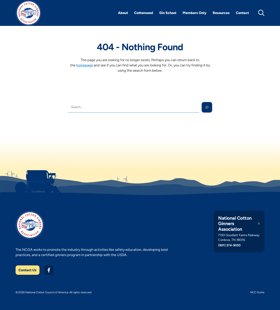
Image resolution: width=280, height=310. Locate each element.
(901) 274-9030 (229, 245)
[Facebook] (48, 270)
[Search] (207, 107)
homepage (84, 65)
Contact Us (27, 270)
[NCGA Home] (28, 13)
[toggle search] (261, 13)
